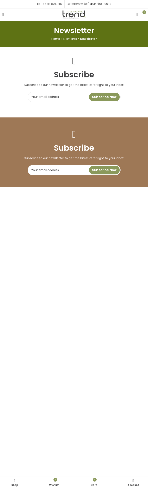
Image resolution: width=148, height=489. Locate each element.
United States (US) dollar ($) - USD (88, 4)
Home (55, 39)
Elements (70, 39)
